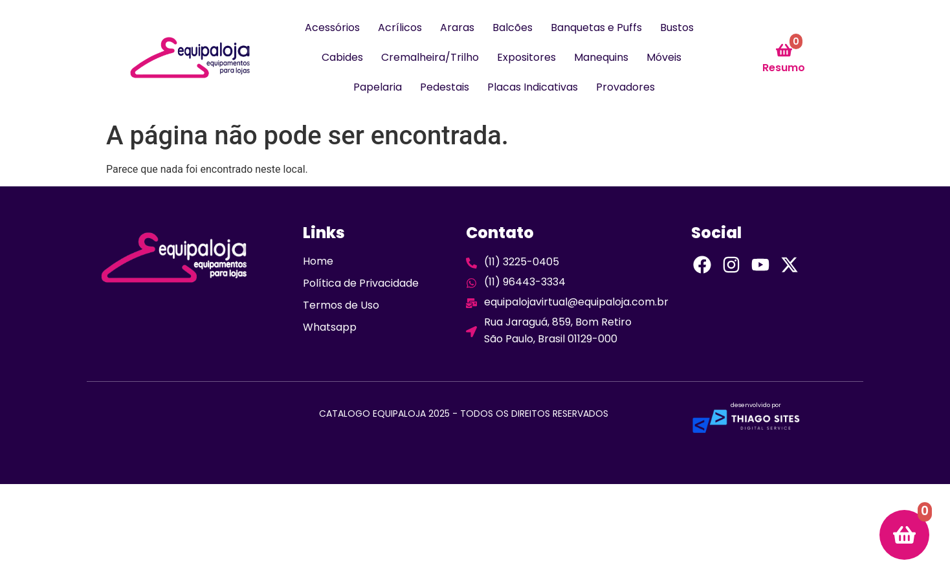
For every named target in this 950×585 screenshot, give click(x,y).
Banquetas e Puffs (596, 27)
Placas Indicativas (532, 87)
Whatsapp (330, 327)
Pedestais (444, 87)
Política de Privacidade (361, 283)
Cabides (342, 57)
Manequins (601, 57)
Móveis (663, 57)
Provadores (625, 87)
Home (318, 261)
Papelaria (377, 87)
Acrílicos (400, 27)
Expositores (526, 57)
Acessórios (332, 27)
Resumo (783, 67)
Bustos (677, 27)
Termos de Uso (341, 305)
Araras (457, 27)
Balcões (512, 27)
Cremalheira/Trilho (430, 57)
